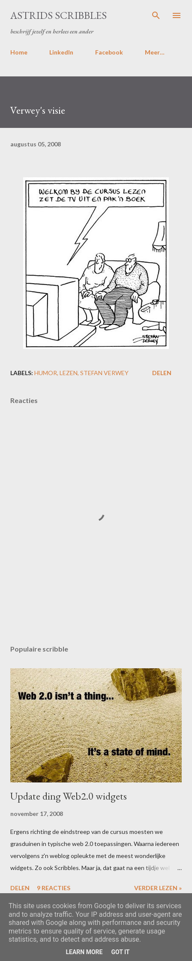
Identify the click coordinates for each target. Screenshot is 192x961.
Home (18, 52)
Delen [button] (161, 372)
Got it (120, 952)
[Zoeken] (156, 15)
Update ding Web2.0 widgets (68, 796)
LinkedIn (61, 52)
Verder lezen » (158, 887)
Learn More (84, 952)
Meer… (155, 52)
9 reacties (53, 887)
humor (45, 372)
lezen (69, 372)
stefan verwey (104, 372)
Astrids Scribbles (58, 15)
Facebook (109, 52)
